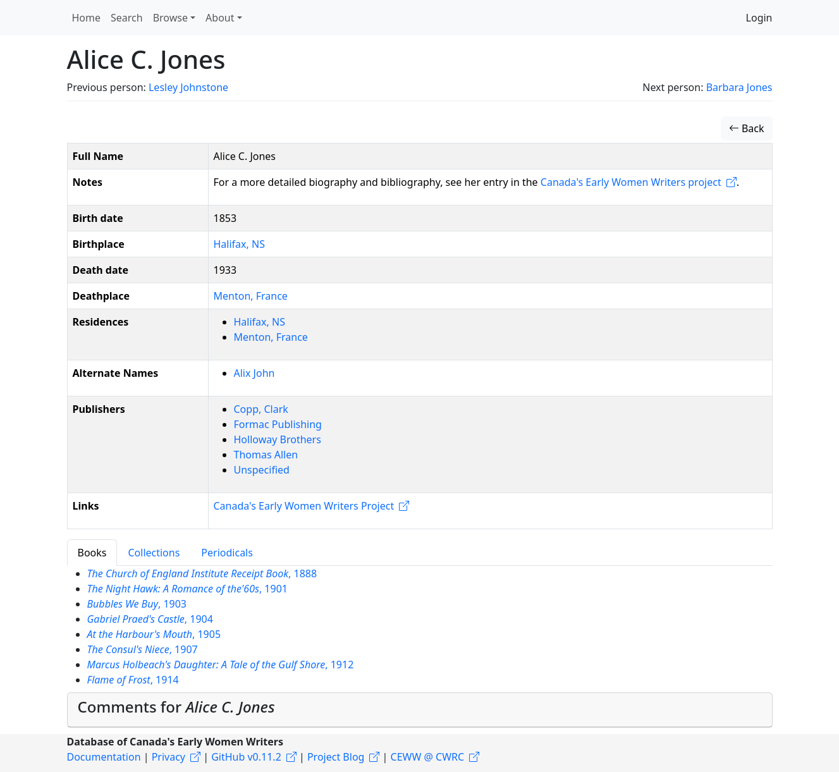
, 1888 (202, 573)
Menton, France (251, 296)
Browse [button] (170, 18)
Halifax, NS (239, 244)
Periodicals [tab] (227, 553)
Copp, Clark (261, 409)
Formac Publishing (278, 424)
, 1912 (220, 664)
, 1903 (137, 604)
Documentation (104, 757)
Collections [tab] (154, 553)
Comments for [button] (176, 706)
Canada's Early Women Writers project (631, 182)
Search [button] (127, 18)
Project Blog (335, 757)
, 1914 (133, 680)
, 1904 (150, 619)
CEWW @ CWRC (428, 757)
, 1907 (142, 649)
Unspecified (262, 470)
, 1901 (187, 589)
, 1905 (154, 634)
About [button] (219, 18)
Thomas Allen (266, 455)
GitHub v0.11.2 (246, 757)
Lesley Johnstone (188, 87)
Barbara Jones (739, 87)
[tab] (420, 710)
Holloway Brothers (277, 439)
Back (746, 128)
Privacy (168, 757)
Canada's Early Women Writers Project (304, 506)
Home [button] (86, 18)
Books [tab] (92, 553)
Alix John (254, 373)
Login (759, 18)
